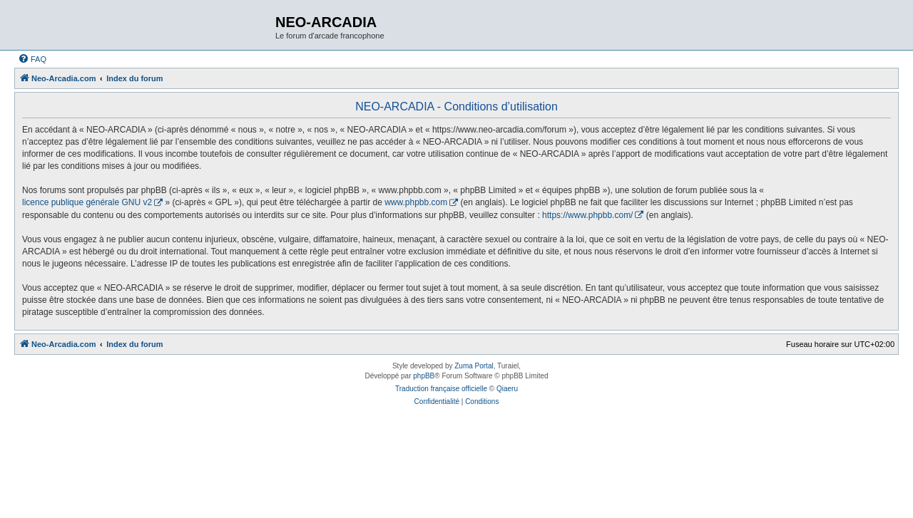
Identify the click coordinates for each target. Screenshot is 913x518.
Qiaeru (507, 389)
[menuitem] (32, 59)
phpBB (423, 376)
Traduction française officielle (441, 389)
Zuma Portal (473, 366)
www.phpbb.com (415, 202)
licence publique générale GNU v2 (87, 202)
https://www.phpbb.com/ (587, 215)
